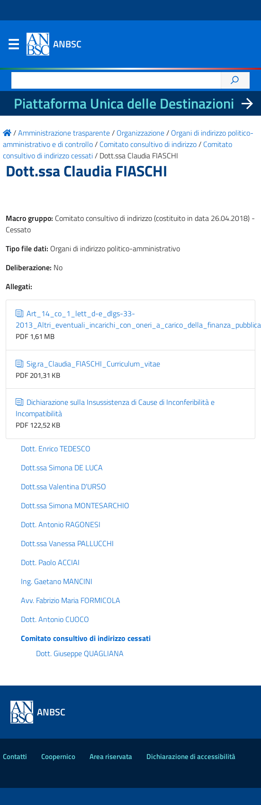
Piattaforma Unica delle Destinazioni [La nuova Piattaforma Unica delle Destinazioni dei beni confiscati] (124, 103)
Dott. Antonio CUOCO (55, 619)
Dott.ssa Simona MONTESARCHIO (75, 505)
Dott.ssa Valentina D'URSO (63, 486)
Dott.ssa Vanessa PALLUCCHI (67, 543)
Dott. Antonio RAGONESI (60, 524)
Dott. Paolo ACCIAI (50, 562)
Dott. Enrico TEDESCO (55, 448)
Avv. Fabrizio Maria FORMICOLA (70, 600)
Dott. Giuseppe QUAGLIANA (80, 653)
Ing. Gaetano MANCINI (56, 581)
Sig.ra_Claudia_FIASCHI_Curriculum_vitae (88, 363)
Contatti (15, 756)
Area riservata (111, 756)
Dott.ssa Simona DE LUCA (62, 467)
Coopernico (58, 756)
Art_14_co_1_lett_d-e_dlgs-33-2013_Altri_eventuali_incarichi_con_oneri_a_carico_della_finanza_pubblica (138, 319)
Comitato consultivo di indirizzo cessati (86, 638)
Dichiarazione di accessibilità (190, 756)
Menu (13, 46)
